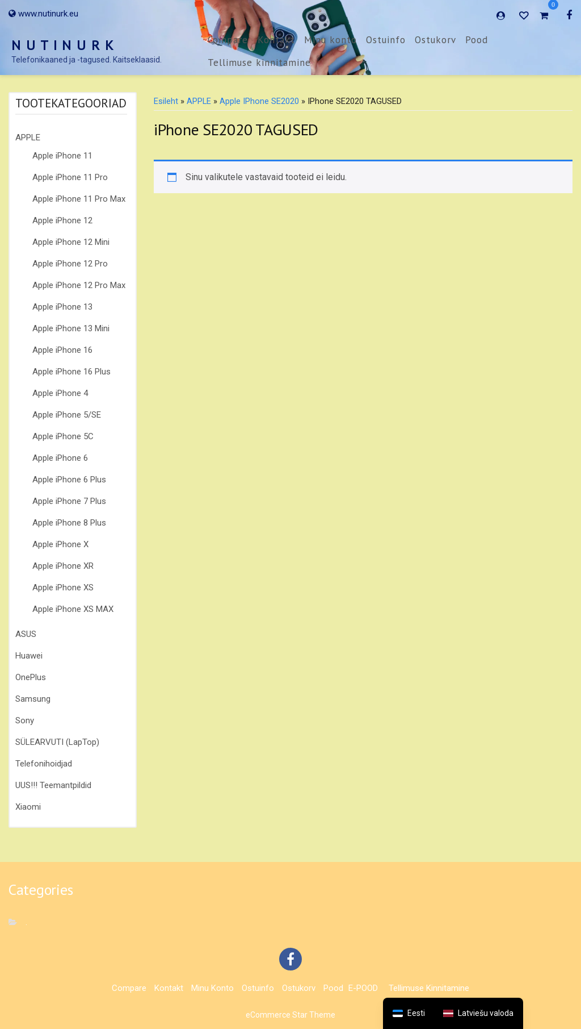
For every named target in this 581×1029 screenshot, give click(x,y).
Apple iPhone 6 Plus (69, 479)
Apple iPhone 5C (63, 436)
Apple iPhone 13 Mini (71, 328)
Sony (24, 720)
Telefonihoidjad (43, 764)
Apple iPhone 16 (62, 350)
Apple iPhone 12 (62, 220)
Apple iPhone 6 (60, 458)
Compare (228, 40)
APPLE (27, 137)
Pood (476, 40)
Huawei (29, 656)
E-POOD (363, 988)
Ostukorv (435, 40)
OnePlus (30, 677)
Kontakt (276, 40)
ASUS (25, 634)
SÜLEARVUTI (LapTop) (57, 742)
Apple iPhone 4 (60, 393)
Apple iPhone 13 (62, 307)
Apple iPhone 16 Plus (71, 371)
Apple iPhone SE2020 (259, 101)
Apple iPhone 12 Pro (70, 264)
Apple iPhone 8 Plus (69, 523)
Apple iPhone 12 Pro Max (78, 285)
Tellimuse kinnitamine (259, 62)
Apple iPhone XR (63, 566)
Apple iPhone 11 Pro (70, 177)
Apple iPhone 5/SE (66, 415)
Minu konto (330, 40)
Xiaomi (28, 807)
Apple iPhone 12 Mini (71, 242)
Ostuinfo (386, 40)
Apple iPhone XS (63, 587)
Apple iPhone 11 (62, 156)
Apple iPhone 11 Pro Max (78, 199)
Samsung (32, 699)
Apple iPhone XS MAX (72, 609)
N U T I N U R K (63, 45)
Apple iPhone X (60, 544)
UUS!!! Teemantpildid (53, 785)
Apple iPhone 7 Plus (69, 501)
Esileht (166, 101)
